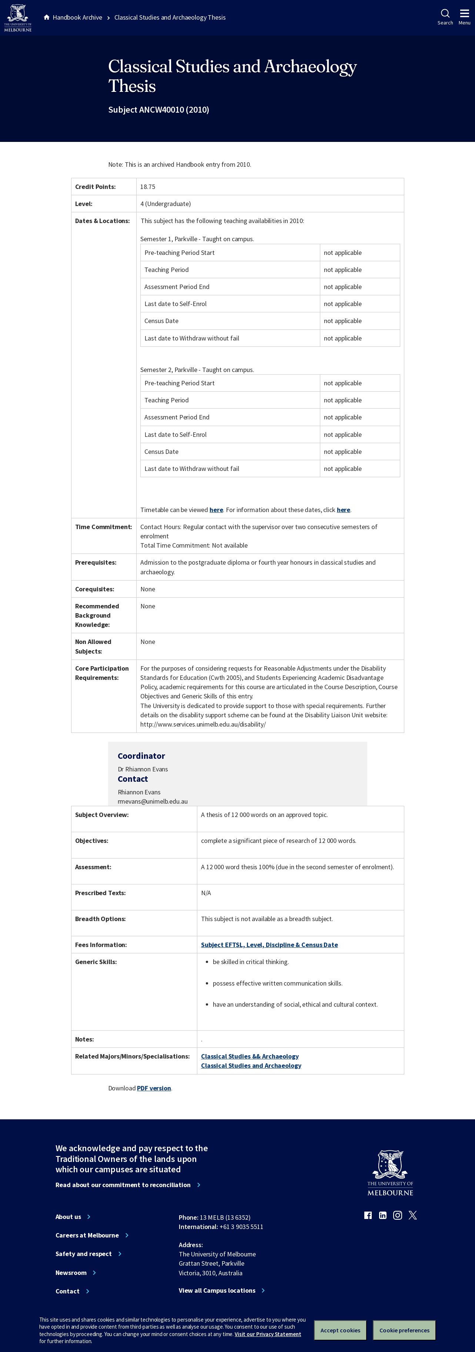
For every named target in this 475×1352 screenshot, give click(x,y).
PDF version (154, 1088)
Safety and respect (84, 1254)
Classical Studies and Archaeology (251, 1065)
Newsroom (71, 1273)
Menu (465, 17)
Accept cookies (340, 1330)
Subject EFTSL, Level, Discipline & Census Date (269, 944)
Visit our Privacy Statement (268, 1334)
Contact (68, 1291)
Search (445, 17)
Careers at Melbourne (87, 1235)
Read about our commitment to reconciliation (123, 1185)
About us (68, 1217)
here (216, 509)
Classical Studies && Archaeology (250, 1056)
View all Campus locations (217, 1290)
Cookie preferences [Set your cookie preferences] (404, 1330)
